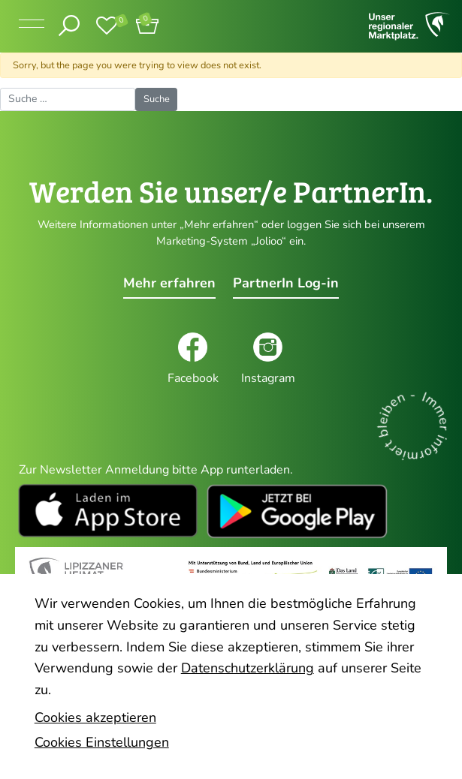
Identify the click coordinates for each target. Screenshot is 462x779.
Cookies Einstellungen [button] (102, 742)
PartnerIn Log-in (286, 283)
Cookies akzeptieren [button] (95, 717)
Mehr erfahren (169, 283)
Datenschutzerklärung (247, 668)
